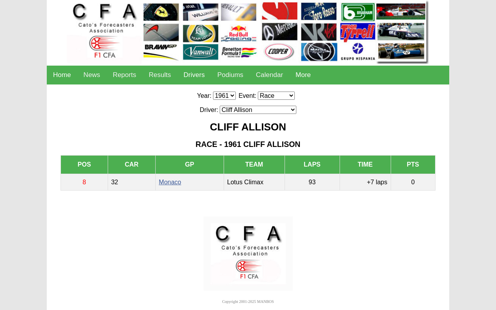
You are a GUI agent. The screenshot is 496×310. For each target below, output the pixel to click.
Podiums (230, 75)
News (91, 75)
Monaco (170, 182)
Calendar (269, 75)
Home (62, 75)
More (303, 75)
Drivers (194, 75)
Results (160, 75)
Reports (124, 75)
